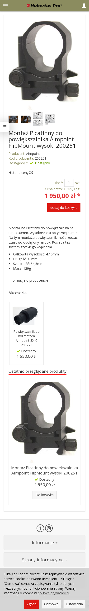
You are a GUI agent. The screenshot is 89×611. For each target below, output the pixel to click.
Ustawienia (74, 604)
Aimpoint (33, 153)
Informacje (44, 542)
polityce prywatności (53, 593)
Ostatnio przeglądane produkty (37, 371)
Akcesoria (18, 292)
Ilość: (59, 183)
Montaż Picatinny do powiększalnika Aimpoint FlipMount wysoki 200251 (44, 470)
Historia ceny (21, 172)
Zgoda (32, 604)
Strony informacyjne (44, 559)
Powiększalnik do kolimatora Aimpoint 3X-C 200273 (26, 338)
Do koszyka (45, 495)
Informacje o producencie (28, 280)
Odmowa (51, 604)
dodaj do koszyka (63, 207)
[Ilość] (69, 183)
